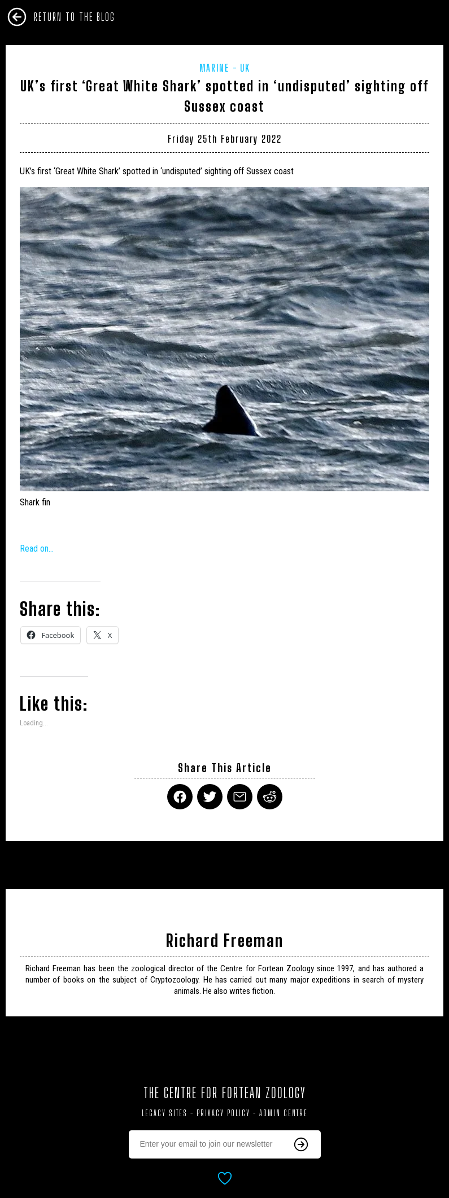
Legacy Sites (165, 1113)
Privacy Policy (223, 1113)
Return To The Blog (74, 17)
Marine (214, 67)
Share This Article (225, 767)
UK (245, 67)
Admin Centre (283, 1113)
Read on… (37, 548)
